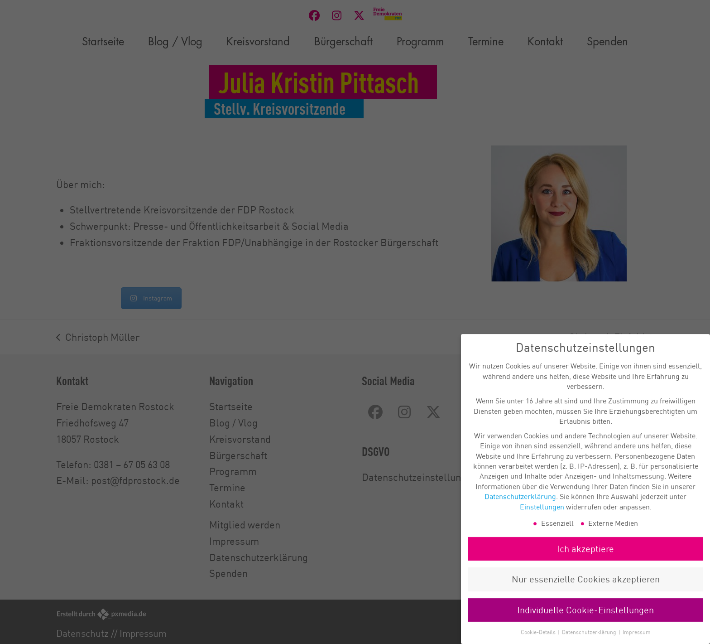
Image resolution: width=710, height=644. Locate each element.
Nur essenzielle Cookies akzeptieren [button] (586, 588)
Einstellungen (542, 515)
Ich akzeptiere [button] (585, 557)
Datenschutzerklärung (520, 505)
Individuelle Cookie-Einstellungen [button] (585, 619)
